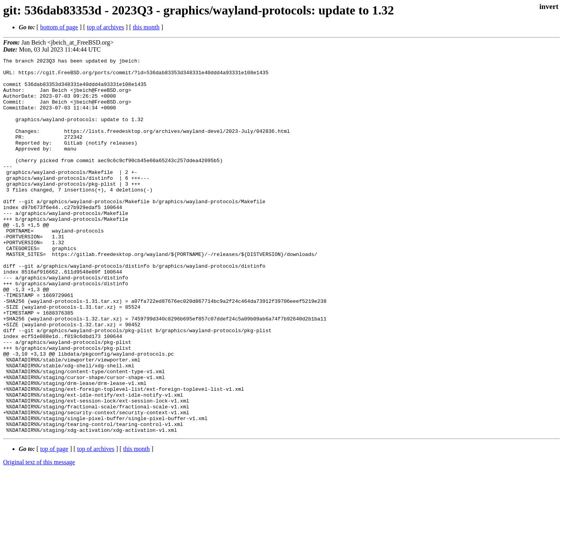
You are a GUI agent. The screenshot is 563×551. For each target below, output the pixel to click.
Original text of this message (39, 537)
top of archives (105, 27)
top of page (54, 524)
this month (146, 27)
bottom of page (59, 27)
